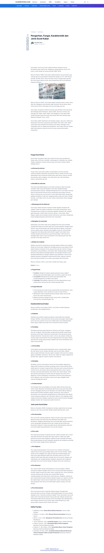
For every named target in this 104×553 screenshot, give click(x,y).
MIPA (50, 2)
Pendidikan (58, 2)
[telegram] (27, 46)
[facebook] (27, 38)
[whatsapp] (27, 44)
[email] (27, 49)
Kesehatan (43, 2)
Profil (41, 550)
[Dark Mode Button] (85, 2)
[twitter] (27, 41)
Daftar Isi (62, 550)
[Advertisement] (52, 19)
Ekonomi (34, 2)
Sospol (65, 2)
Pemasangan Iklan (55, 550)
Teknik (72, 2)
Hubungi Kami (47, 550)
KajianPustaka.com (23, 2)
